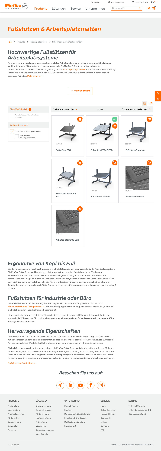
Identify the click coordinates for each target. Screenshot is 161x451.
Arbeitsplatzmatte (135, 197)
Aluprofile (12, 430)
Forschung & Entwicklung (75, 418)
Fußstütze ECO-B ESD (102, 150)
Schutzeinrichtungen (45, 430)
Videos (104, 422)
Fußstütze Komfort (100, 197)
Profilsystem (13, 406)
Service (77, 11)
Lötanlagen (41, 426)
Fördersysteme (42, 414)
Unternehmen (96, 11)
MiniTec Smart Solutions (74, 422)
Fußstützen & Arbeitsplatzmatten (67, 42)
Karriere (67, 410)
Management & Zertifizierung (77, 414)
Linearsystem (14, 410)
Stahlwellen (13, 426)
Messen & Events (108, 414)
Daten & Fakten (71, 406)
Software (105, 426)
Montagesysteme (43, 418)
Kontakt (133, 401)
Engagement (70, 426)
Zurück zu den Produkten (20, 363)
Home (10, 42)
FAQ (102, 430)
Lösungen (60, 11)
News (103, 406)
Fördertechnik (14, 418)
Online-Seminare (108, 410)
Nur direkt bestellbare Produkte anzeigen (27, 116)
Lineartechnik (42, 434)
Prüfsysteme (41, 422)
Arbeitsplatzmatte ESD (67, 240)
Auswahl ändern (80, 90)
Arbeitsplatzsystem (38, 42)
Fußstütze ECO (63, 150)
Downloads (106, 418)
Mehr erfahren (34, 76)
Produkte (42, 11)
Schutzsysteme (14, 422)
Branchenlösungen (44, 406)
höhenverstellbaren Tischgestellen (25, 307)
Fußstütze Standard (135, 150)
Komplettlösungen (44, 410)
